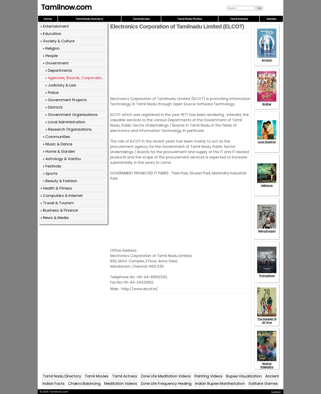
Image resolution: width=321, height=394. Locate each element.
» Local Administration (65, 122)
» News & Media (54, 217)
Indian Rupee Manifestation (220, 383)
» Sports (50, 173)
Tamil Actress (239, 19)
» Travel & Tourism (57, 202)
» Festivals (52, 166)
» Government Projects (66, 99)
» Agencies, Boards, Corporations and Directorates (91, 77)
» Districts (54, 107)
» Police (52, 92)
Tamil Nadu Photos (189, 19)
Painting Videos (208, 376)
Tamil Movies (141, 19)
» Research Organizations (68, 129)
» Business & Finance (59, 210)
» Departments (58, 70)
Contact (276, 391)
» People (50, 55)
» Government (56, 63)
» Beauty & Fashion (60, 180)
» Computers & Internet (61, 195)
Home (48, 19)
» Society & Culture (57, 41)
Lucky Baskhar (266, 140)
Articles (271, 19)
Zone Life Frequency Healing (166, 383)
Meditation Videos (120, 383)
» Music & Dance (57, 144)
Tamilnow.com (66, 7)
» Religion (51, 48)
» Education (50, 33)
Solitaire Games (263, 383)
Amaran (266, 58)
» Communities (56, 136)
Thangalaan (266, 274)
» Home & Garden (59, 151)
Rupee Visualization (244, 376)
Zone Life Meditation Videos (166, 376)
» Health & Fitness (56, 188)
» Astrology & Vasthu (62, 158)
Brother (266, 102)
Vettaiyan (266, 183)
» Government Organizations (71, 114)
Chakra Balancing (84, 383)
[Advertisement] (74, 255)
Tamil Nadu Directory (89, 19)
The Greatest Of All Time (266, 319)
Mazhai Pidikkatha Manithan (266, 365)
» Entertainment (54, 26)
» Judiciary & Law (60, 85)
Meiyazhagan (266, 229)
